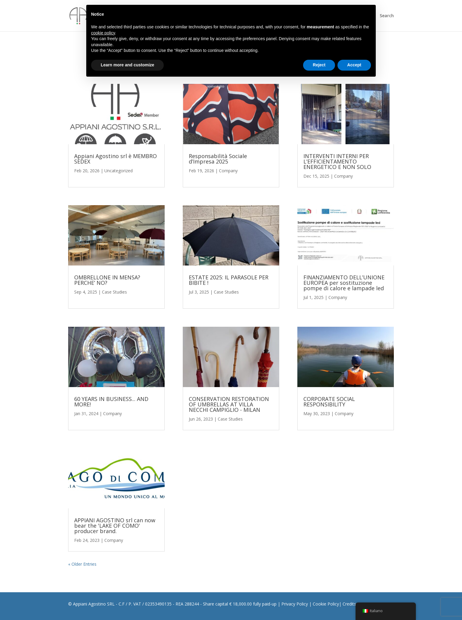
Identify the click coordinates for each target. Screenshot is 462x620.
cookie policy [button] (103, 32)
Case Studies (114, 292)
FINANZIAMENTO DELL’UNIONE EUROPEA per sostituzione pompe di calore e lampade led (343, 283)
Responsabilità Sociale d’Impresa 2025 (218, 158)
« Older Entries (82, 564)
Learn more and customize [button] (127, 64)
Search (387, 16)
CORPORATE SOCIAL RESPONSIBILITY (329, 401)
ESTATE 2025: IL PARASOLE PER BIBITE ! (228, 280)
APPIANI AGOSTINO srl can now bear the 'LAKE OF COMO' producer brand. (114, 526)
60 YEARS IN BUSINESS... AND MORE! (111, 401)
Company (112, 413)
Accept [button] (354, 64)
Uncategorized (118, 170)
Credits (349, 604)
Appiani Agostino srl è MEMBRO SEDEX (115, 158)
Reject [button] (319, 64)
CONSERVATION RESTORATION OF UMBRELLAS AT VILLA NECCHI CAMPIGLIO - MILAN (229, 404)
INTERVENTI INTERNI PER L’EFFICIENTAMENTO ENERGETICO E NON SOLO (337, 161)
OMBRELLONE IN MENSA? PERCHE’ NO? (107, 280)
